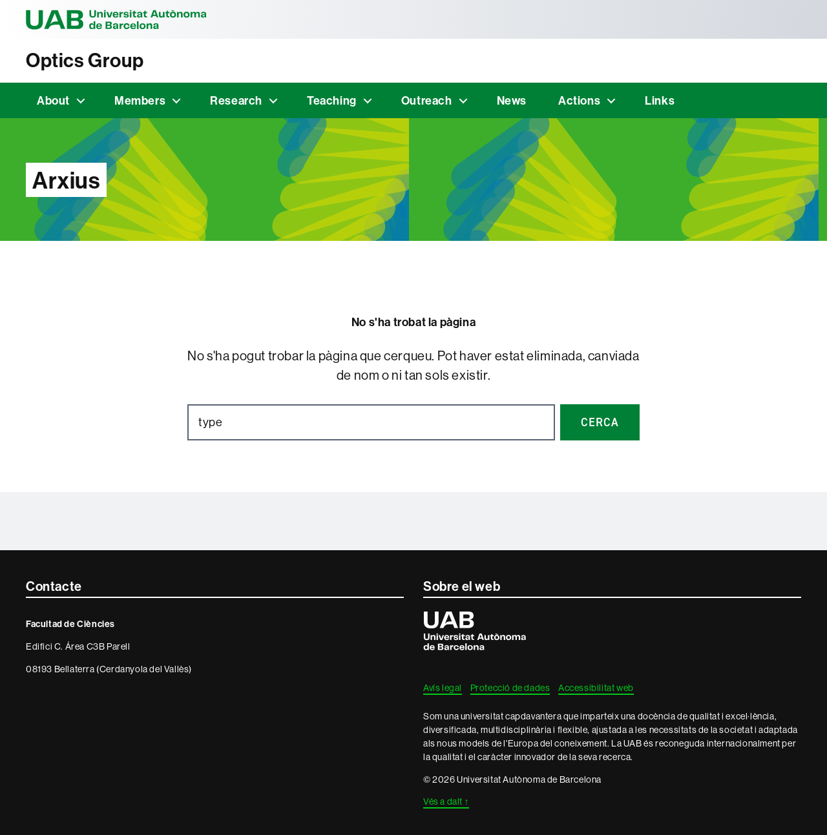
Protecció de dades (510, 688)
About (53, 100)
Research (236, 100)
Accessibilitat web (596, 688)
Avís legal (442, 688)
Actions (579, 100)
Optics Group (84, 60)
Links (660, 100)
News (512, 100)
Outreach (426, 100)
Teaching (332, 100)
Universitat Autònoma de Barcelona (116, 19)
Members (139, 100)
